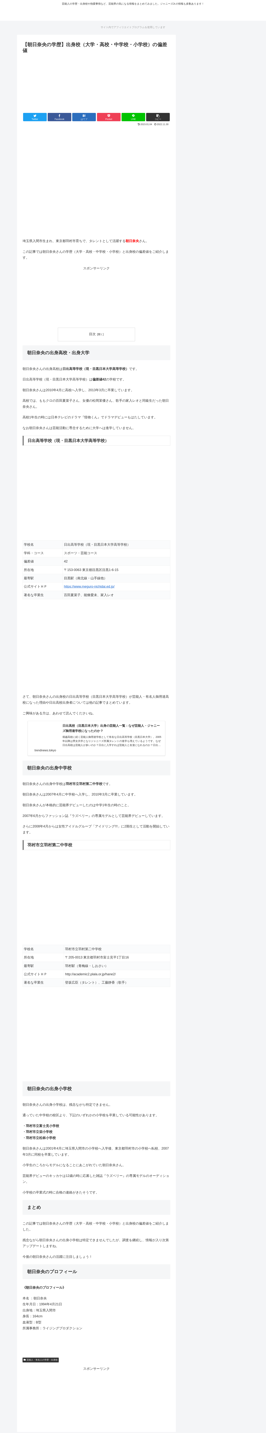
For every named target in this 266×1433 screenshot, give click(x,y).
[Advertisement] (96, 82)
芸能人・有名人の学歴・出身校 (41, 1360)
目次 (92, 334)
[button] (158, 117)
